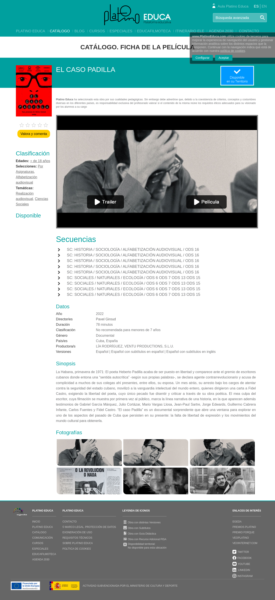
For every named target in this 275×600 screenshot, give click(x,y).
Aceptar (223, 57)
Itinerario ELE (189, 31)
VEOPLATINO (240, 537)
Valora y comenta (33, 134)
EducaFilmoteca (154, 31)
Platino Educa (30, 31)
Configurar (202, 57)
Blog (80, 31)
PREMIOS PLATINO (244, 527)
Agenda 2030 (221, 31)
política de (232, 51)
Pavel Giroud (106, 319)
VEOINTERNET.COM (244, 543)
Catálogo (60, 31)
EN (264, 6)
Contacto (249, 31)
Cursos (97, 31)
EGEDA (236, 521)
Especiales (121, 31)
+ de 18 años (40, 161)
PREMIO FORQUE (243, 532)
